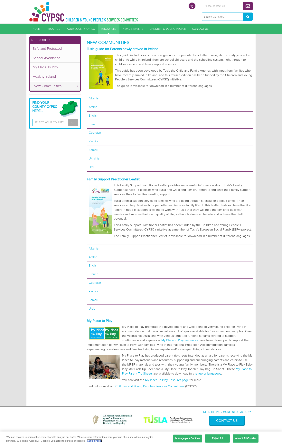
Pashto (93, 141)
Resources (108, 29)
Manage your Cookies (187, 438)
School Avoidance (46, 58)
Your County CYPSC (80, 29)
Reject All (217, 438)
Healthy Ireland (44, 76)
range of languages (208, 374)
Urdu (92, 167)
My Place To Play (45, 67)
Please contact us (214, 6)
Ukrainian (95, 158)
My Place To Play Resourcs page (167, 380)
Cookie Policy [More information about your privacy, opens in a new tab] (94, 440)
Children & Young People (168, 29)
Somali (93, 150)
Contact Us (200, 29)
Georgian (95, 133)
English (93, 116)
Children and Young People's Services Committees (150, 386)
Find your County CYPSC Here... (44, 107)
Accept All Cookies (245, 438)
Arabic (93, 107)
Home (36, 29)
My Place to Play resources (179, 340)
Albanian (94, 98)
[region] (141, 438)
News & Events (133, 29)
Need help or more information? (227, 412)
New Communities (47, 86)
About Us (53, 29)
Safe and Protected (47, 48)
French (93, 124)
